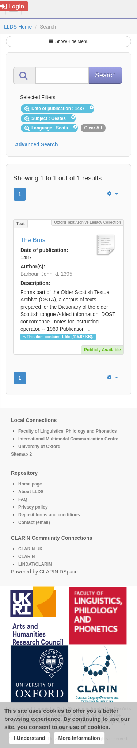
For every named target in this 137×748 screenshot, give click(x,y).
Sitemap (19, 454)
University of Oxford (39, 446)
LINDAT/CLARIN (35, 564)
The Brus (32, 239)
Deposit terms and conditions (49, 514)
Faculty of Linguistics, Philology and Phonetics (67, 431)
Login (12, 6)
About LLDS (30, 491)
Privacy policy (33, 507)
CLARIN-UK (30, 548)
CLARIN (26, 556)
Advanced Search (36, 144)
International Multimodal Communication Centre (68, 438)
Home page (30, 484)
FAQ (22, 499)
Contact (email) (34, 522)
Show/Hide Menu (69, 41)
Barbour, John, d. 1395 (46, 274)
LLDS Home (18, 27)
